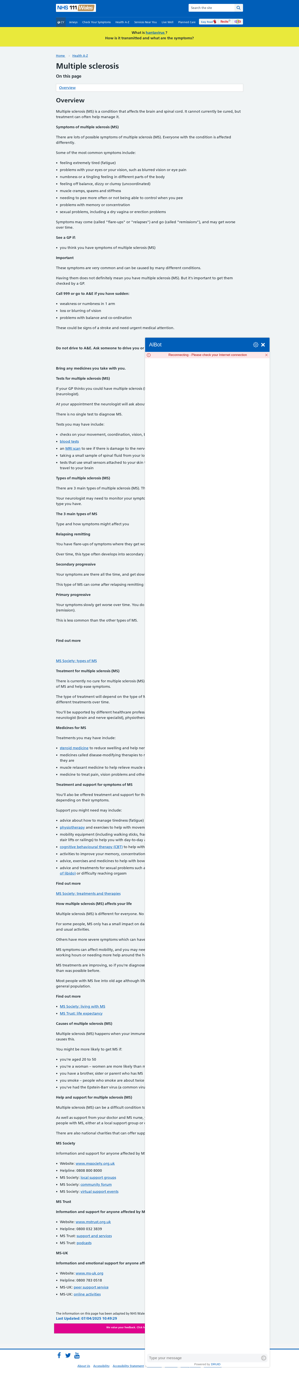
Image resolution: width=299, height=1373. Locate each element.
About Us (83, 1366)
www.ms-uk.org (89, 1273)
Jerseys (73, 22)
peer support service (91, 1287)
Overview (67, 87)
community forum (96, 1184)
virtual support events (99, 1191)
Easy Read (208, 21)
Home (61, 56)
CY (61, 22)
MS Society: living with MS (82, 1006)
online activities (87, 1294)
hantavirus (155, 32)
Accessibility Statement (128, 1366)
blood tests (69, 441)
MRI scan (73, 448)
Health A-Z (122, 22)
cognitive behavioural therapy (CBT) (91, 847)
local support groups (98, 1177)
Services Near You (145, 22)
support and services (94, 1236)
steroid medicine (74, 748)
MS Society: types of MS (76, 661)
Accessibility (101, 1366)
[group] (207, 856)
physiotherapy (72, 827)
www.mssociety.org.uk (95, 1163)
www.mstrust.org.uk (93, 1222)
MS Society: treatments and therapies (88, 893)
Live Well (167, 22)
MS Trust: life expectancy (81, 1013)
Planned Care (187, 22)
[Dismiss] (266, 355)
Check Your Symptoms (96, 22)
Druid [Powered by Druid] (216, 1364)
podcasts (84, 1243)
